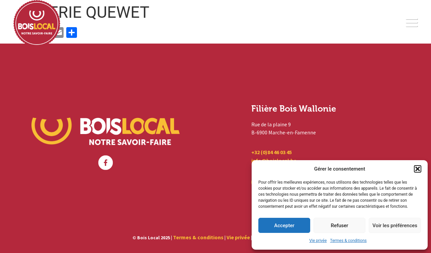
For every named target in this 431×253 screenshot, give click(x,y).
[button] (417, 169)
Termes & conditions (348, 240)
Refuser (339, 226)
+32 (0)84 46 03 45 (271, 152)
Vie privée (318, 240)
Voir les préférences (394, 226)
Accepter (284, 226)
